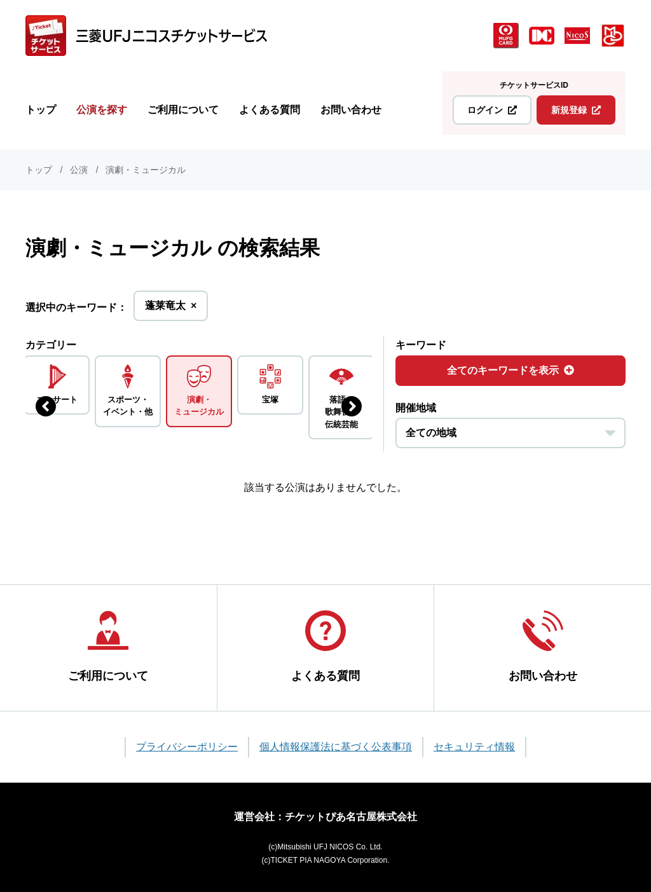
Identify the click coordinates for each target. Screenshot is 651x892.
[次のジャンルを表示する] (351, 406)
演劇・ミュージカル (146, 170)
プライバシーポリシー (187, 746)
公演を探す (101, 109)
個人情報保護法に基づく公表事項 (335, 746)
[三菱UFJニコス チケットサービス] (146, 35)
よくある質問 (269, 109)
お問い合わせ (350, 109)
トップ (40, 109)
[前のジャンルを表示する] (46, 406)
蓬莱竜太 (170, 309)
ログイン (492, 110)
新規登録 (576, 110)
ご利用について (183, 109)
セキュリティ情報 (474, 746)
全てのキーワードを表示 (510, 370)
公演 (79, 170)
